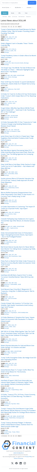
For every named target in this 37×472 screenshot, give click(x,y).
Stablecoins (10, 89)
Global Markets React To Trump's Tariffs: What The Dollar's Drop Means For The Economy (17, 371)
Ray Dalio (13, 403)
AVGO (6, 49)
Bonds (17, 187)
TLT (9, 402)
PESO (10, 339)
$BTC (8, 228)
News (9, 16)
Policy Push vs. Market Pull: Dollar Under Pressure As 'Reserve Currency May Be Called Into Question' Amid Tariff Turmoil (18, 263)
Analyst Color (7, 389)
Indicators (29, 7)
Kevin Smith (6, 365)
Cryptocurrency (14, 228)
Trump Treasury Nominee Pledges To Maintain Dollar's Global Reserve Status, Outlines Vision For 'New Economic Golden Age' (17, 424)
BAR (10, 283)
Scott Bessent (7, 403)
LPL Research (13, 131)
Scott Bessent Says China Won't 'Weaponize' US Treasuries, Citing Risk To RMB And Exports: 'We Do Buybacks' (17, 291)
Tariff (9, 298)
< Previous (4, 26)
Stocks (12, 13)
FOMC (6, 37)
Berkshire (14, 201)
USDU (11, 365)
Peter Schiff (17, 89)
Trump (13, 432)
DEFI (12, 75)
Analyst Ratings (15, 389)
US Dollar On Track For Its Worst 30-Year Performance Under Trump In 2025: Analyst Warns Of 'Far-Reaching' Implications (18, 96)
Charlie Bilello (13, 284)
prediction (6, 117)
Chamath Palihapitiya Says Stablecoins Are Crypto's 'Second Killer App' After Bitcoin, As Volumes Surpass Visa (18, 221)
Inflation (10, 159)
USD (16, 37)
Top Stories (7, 50)
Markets (5, 13)
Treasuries (28, 16)
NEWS (14, 75)
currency (10, 103)
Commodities (11, 173)
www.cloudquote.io (18, 453)
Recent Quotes (5, 7)
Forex (10, 201)
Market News (11, 187)
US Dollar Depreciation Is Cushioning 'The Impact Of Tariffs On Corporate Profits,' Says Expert (18, 207)
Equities (15, 159)
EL (15, 49)
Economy (6, 326)
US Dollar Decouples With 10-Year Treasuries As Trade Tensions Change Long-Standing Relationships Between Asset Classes (18, 124)
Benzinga (6, 40)
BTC (12, 226)
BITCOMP (7, 75)
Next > (19, 26)
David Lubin (10, 38)
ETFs (19, 13)
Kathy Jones (7, 312)
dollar (5, 89)
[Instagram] (25, 463)
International (21, 16)
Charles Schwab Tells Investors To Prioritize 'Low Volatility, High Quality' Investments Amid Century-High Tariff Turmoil (17, 305)
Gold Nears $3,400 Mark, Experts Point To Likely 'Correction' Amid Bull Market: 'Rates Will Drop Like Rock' (17, 277)
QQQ (10, 37)
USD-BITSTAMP (20, 75)
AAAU (6, 283)
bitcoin (10, 77)
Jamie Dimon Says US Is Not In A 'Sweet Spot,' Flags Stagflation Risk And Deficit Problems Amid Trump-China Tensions (17, 138)
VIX (15, 311)
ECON (13, 49)
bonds (5, 298)
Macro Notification (13, 256)
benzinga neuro (20, 418)
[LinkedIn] (20, 463)
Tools (26, 13)
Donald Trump (7, 432)
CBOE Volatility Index (23, 312)
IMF (10, 172)
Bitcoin (5, 77)
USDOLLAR (16, 130)
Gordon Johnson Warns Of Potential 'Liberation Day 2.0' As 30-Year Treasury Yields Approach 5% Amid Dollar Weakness (17, 180)
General (6, 201)
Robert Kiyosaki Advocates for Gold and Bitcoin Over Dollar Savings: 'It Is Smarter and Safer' (17, 346)
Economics (10, 214)
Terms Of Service (18, 458)
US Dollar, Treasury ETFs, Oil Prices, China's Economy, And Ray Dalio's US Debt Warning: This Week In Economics (18, 396)
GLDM (19, 284)
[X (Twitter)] (12, 463)
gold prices (6, 284)
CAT (10, 49)
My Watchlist (18, 7)
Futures (6, 187)
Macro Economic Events (17, 63)
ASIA (6, 388)
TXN (15, 50)
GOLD (6, 87)
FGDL (15, 283)
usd (14, 38)
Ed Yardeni (14, 298)
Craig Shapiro (13, 312)
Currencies (14, 16)
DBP (13, 283)
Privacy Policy (28, 456)
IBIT (11, 416)
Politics (5, 159)
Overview (4, 16)
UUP (10, 61)
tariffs (11, 50)
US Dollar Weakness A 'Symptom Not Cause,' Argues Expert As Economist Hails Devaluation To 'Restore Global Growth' (17, 319)
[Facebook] (16, 463)
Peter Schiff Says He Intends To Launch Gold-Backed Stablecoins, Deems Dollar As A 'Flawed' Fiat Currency (18, 83)
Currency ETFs (7, 63)
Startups (6, 375)
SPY (13, 37)
